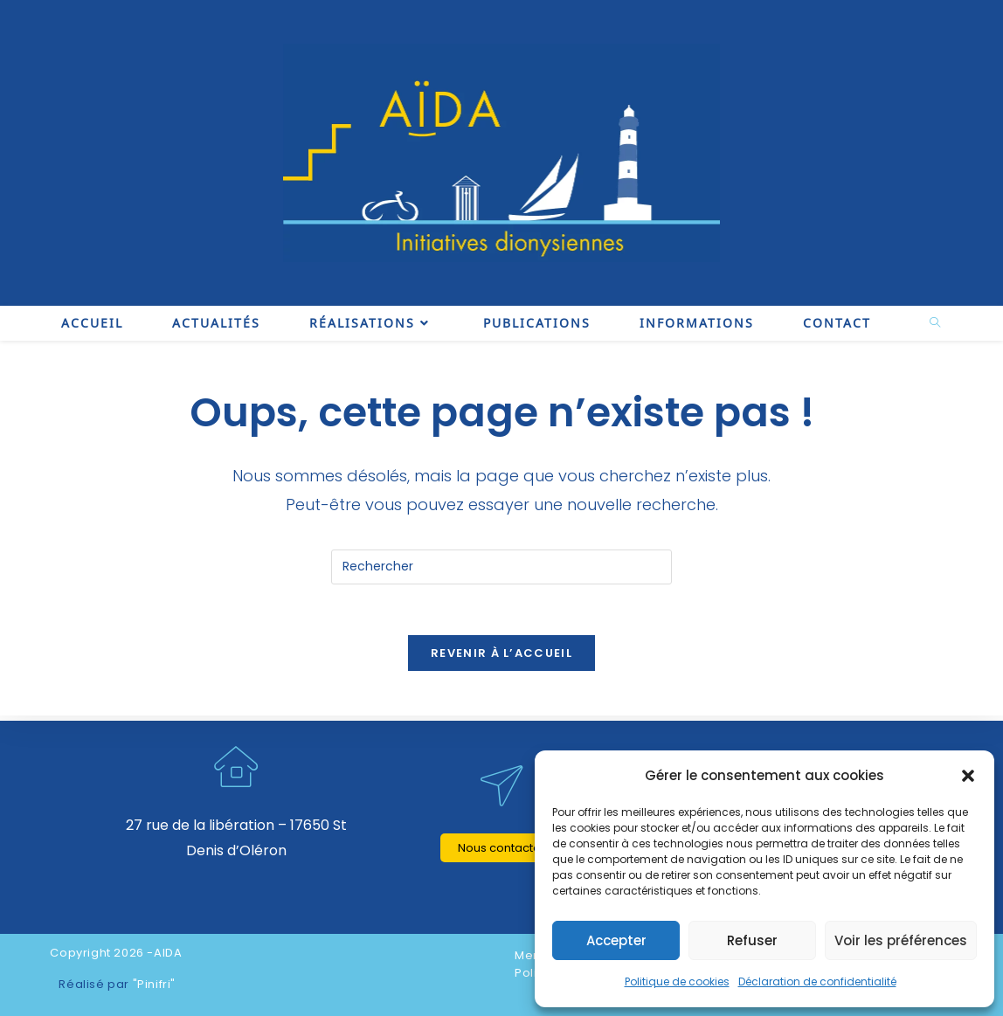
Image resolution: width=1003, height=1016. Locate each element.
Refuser (752, 940)
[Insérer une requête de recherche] (501, 566)
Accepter (616, 940)
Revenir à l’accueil (501, 655)
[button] (968, 775)
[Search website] (935, 323)
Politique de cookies (677, 981)
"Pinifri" (154, 984)
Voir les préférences (900, 940)
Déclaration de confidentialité (817, 981)
